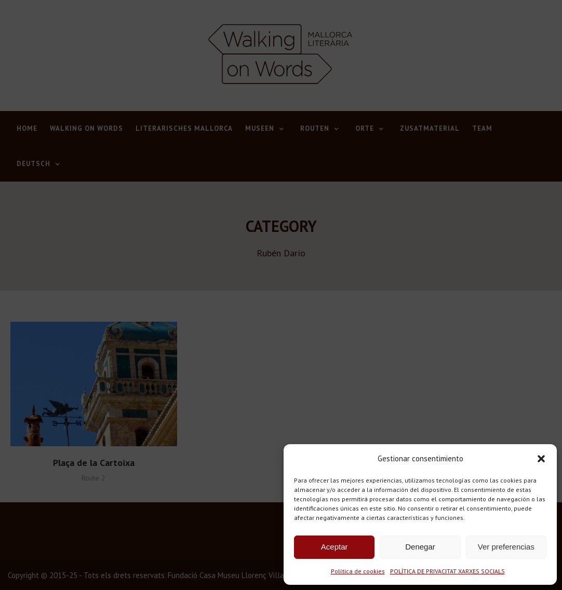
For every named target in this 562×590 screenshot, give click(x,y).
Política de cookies (358, 571)
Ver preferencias (506, 546)
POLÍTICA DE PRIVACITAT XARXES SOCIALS (447, 571)
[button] (541, 459)
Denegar (420, 546)
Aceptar (334, 546)
